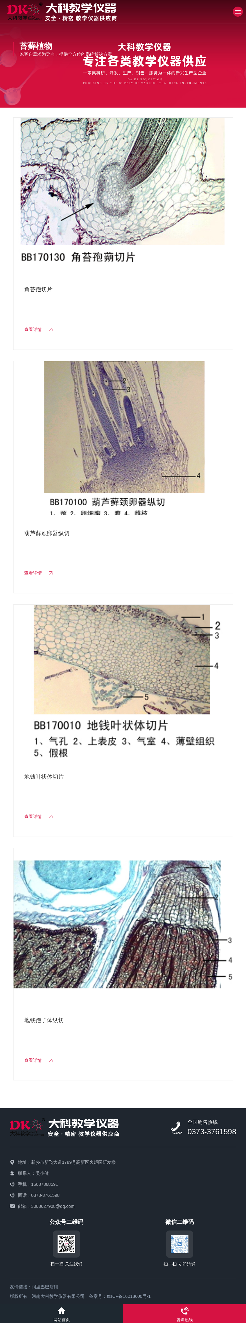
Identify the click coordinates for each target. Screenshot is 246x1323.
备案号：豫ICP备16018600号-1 (120, 1296)
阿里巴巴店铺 (45, 1286)
